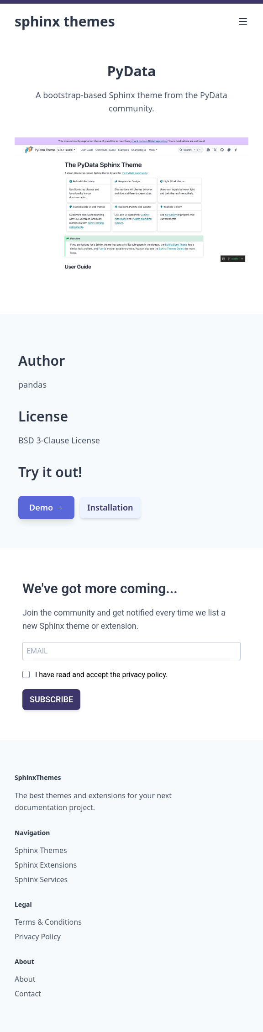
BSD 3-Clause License (59, 440)
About (25, 979)
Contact (28, 994)
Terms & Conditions (48, 922)
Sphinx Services (41, 879)
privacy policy (144, 674)
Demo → (46, 507)
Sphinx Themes (65, 21)
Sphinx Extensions (46, 865)
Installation (110, 507)
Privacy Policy (38, 937)
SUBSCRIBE (51, 699)
